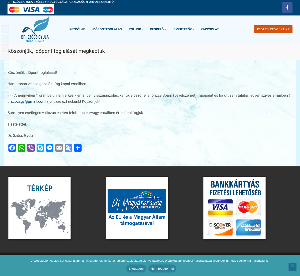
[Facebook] (287, 7)
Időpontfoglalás (273, 29)
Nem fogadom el (162, 268)
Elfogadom (135, 268)
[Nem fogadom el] (292, 267)
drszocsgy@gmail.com (27, 101)
